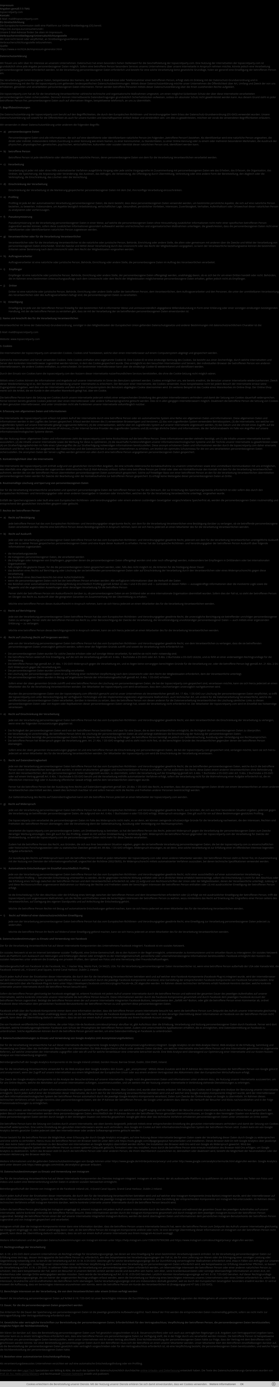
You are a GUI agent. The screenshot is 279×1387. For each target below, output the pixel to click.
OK (242, 1384)
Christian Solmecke (72, 1373)
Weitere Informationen (222, 1384)
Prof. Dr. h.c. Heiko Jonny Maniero (19, 1373)
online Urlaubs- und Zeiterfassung (160, 1370)
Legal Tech (28, 1370)
